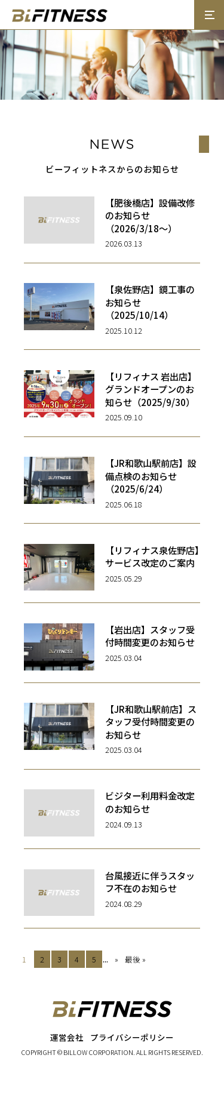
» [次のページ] (116, 959)
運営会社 (67, 1037)
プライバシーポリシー (132, 1037)
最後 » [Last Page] (135, 959)
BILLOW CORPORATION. (99, 1052)
